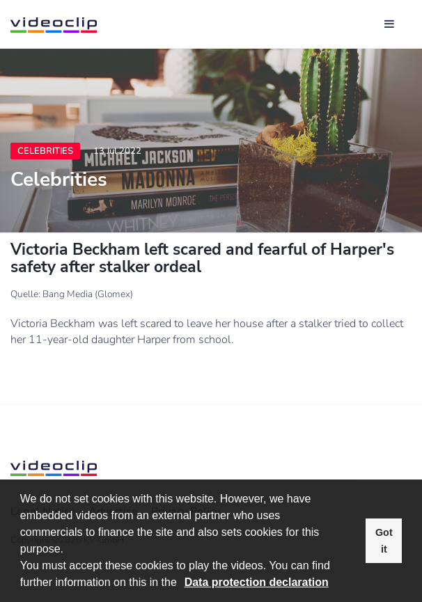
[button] (182, 584)
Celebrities (45, 151)
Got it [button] (384, 541)
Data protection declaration (257, 582)
